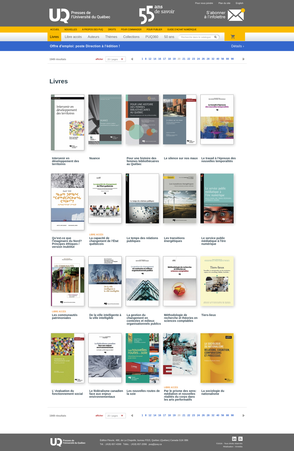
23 (193, 59)
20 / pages (112, 59)
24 (198, 59)
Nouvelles (71, 29)
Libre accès (73, 37)
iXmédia (239, 446)
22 (188, 59)
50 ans (169, 37)
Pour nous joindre (204, 3)
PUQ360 (151, 37)
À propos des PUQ (92, 29)
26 (203, 59)
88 (227, 59)
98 (232, 59)
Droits (112, 29)
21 (184, 59)
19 (174, 59)
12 (150, 59)
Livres (54, 37)
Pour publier (154, 29)
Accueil (54, 29)
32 (213, 59)
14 (154, 59)
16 (159, 59)
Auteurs (93, 37)
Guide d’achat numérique (182, 29)
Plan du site (224, 3)
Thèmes (111, 37)
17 (164, 59)
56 (222, 59)
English (239, 3)
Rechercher (216, 37)
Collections (131, 37)
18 (169, 59)
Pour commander (131, 29)
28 (208, 59)
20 (179, 59)
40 (217, 59)
